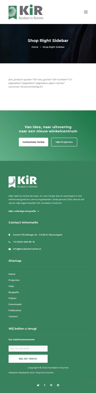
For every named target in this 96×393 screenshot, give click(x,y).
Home (35, 47)
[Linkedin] (58, 385)
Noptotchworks (45, 372)
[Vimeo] (51, 385)
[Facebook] (44, 385)
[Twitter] (38, 385)
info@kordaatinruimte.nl (27, 248)
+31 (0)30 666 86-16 (24, 241)
